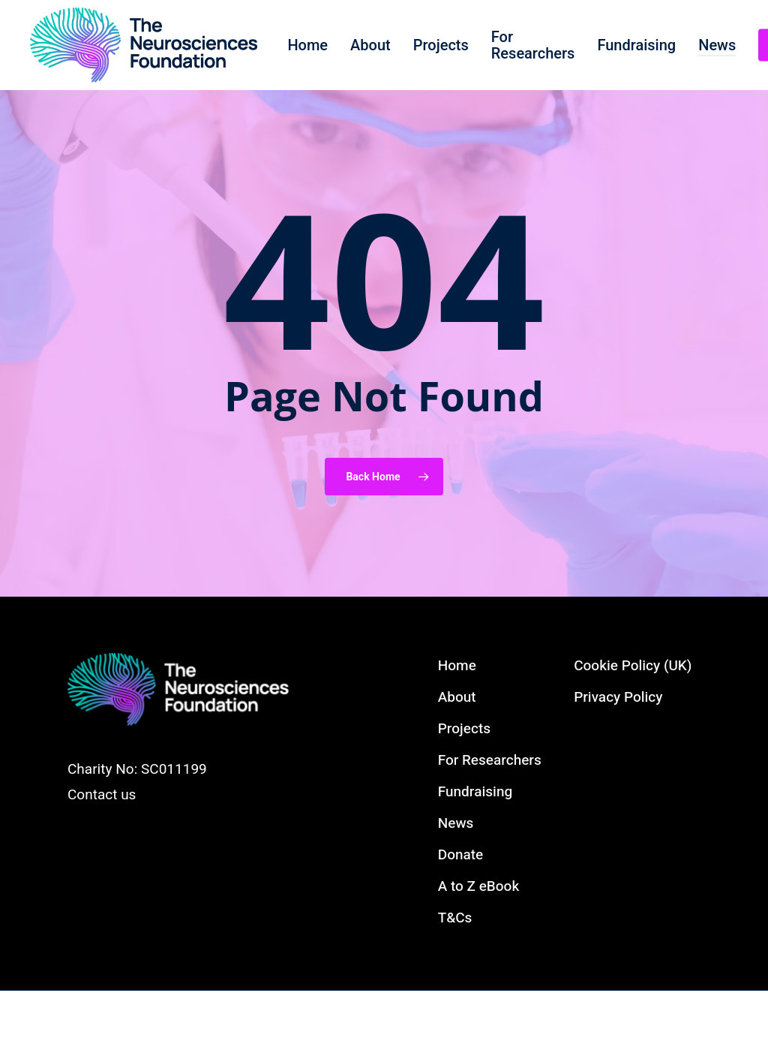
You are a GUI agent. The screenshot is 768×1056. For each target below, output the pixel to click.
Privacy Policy (618, 697)
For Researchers (490, 760)
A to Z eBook (478, 886)
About (457, 697)
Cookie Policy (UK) (633, 665)
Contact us (102, 794)
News (456, 823)
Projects (464, 728)
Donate (461, 854)
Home (457, 665)
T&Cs (455, 917)
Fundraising (475, 791)
